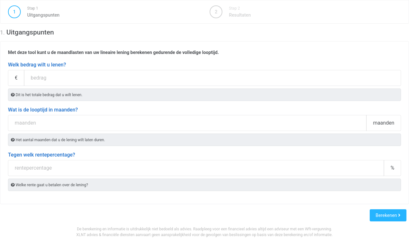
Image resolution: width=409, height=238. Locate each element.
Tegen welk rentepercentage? (41, 155)
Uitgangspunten (103, 11)
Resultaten (230, 11)
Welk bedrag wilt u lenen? (37, 65)
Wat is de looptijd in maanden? (43, 110)
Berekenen (388, 215)
